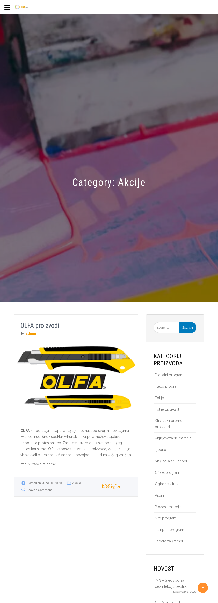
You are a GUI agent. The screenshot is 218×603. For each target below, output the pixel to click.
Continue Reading (111, 486)
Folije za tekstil (167, 409)
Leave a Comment (39, 490)
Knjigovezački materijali (174, 438)
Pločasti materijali (169, 507)
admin (31, 333)
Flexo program (167, 386)
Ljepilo (160, 450)
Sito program (166, 518)
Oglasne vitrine (167, 484)
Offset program (167, 472)
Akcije (76, 483)
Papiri (159, 495)
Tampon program (169, 530)
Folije (159, 398)
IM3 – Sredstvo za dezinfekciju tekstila (171, 583)
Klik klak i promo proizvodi (168, 424)
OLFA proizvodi (39, 325)
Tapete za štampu (169, 541)
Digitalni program (169, 375)
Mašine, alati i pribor (171, 461)
